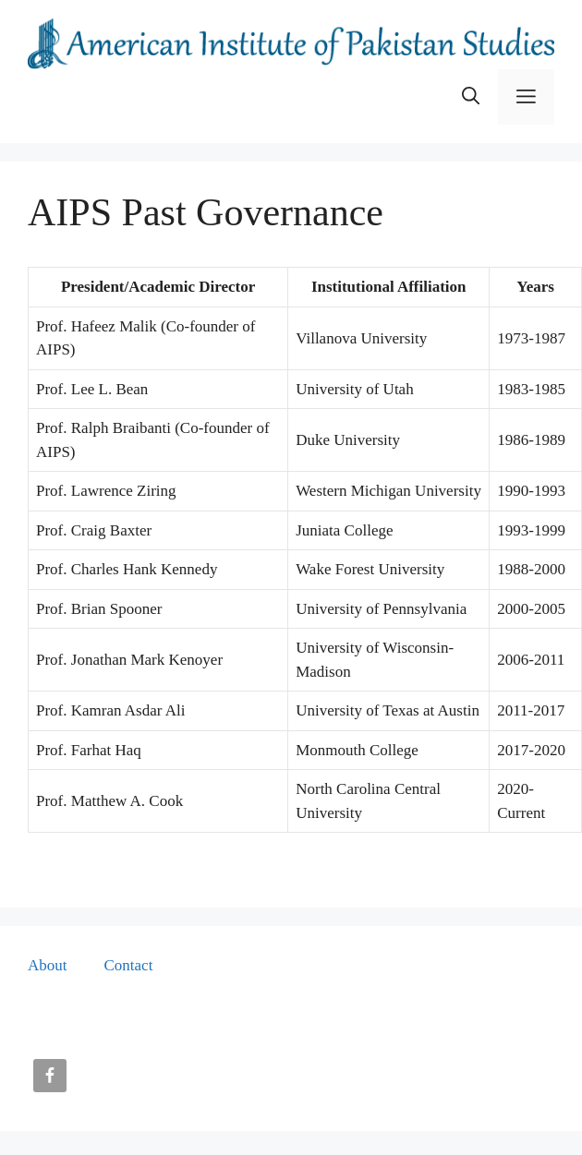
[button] (470, 97)
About (47, 965)
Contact (128, 965)
